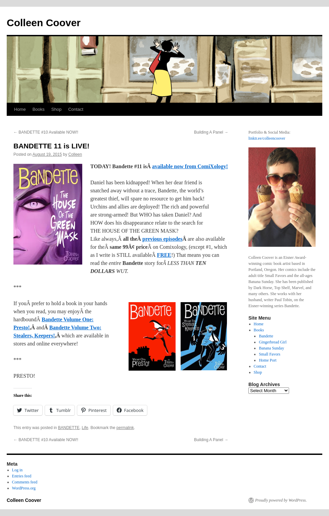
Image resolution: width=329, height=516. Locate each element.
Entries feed (22, 476)
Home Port (267, 360)
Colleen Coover (44, 22)
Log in (17, 470)
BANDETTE (69, 427)
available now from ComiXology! (190, 166)
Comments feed (25, 482)
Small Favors (269, 354)
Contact (75, 109)
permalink (125, 427)
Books (39, 109)
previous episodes (162, 239)
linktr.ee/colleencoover (266, 138)
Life (85, 427)
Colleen (75, 154)
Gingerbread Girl (272, 342)
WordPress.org (24, 488)
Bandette (266, 336)
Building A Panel (211, 132)
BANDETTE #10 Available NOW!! (45, 132)
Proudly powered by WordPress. (281, 500)
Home (20, 109)
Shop (56, 109)
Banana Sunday (271, 348)
